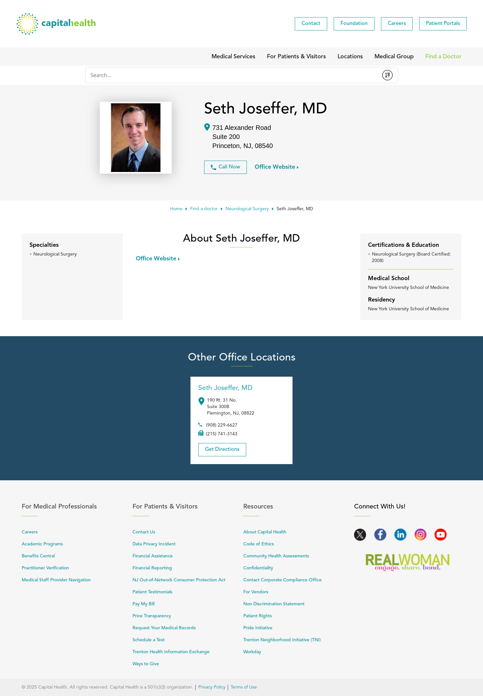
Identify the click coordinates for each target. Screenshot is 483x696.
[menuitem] (311, 23)
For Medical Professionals (73, 506)
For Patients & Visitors (184, 506)
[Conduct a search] (231, 75)
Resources (295, 506)
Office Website (275, 167)
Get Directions (218, 447)
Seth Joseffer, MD (225, 388)
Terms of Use (244, 687)
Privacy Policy (211, 687)
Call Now (225, 167)
